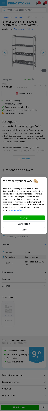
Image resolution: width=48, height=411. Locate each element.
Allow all (24, 218)
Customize (24, 223)
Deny (24, 229)
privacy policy (16, 210)
